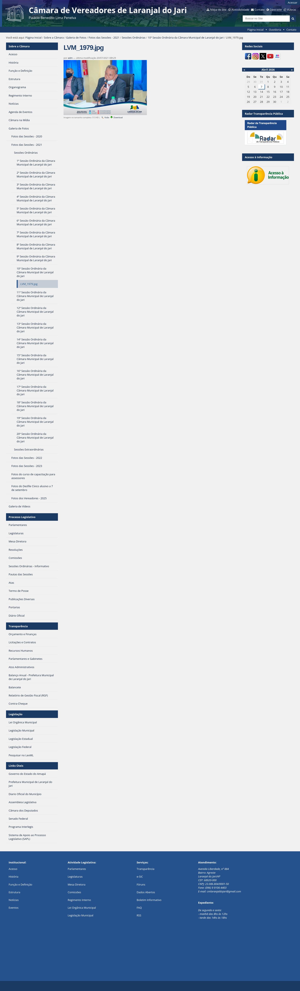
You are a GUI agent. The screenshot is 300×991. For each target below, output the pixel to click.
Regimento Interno (79, 900)
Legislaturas (75, 876)
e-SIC (140, 876)
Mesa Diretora (76, 884)
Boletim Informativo (149, 900)
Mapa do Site (218, 9)
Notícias (14, 900)
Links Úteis (16, 766)
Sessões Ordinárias (134, 37)
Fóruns (141, 884)
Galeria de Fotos (76, 37)
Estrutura (14, 892)
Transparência (18, 626)
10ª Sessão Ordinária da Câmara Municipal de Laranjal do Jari (186, 37)
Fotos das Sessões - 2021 (104, 37)
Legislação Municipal (80, 915)
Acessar (292, 2)
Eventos (14, 907)
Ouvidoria (275, 29)
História (14, 876)
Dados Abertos (146, 892)
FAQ (139, 907)
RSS (139, 915)
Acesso (13, 869)
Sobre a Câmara (54, 37)
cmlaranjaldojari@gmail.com (224, 891)
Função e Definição (20, 884)
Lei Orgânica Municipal (82, 907)
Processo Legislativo (22, 517)
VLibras (291, 9)
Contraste (276, 9)
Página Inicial (256, 29)
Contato (260, 9)
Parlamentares (77, 869)
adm (70, 57)
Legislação (15, 714)
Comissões (74, 892)
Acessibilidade (240, 9)
